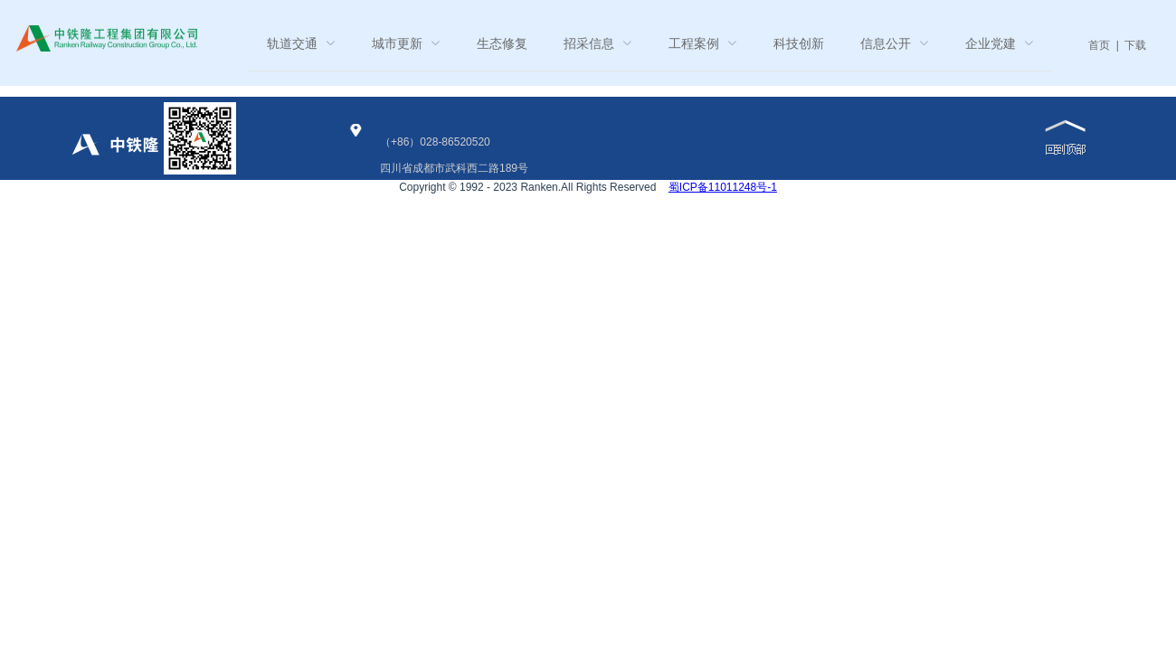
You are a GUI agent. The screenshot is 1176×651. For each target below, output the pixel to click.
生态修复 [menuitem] (502, 43)
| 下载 (1128, 45)
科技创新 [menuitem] (798, 43)
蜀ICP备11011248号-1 (723, 187)
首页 (1099, 45)
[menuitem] (301, 43)
